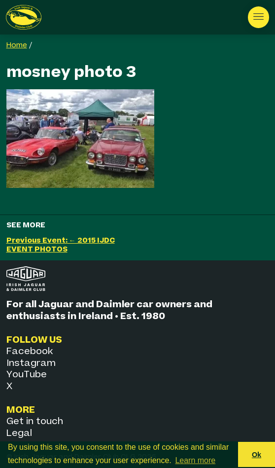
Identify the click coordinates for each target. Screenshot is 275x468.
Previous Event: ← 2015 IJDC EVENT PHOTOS (60, 244)
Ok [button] (256, 455)
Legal (19, 433)
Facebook (29, 351)
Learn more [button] (195, 460)
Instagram (31, 363)
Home (16, 45)
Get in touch (34, 421)
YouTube (26, 374)
